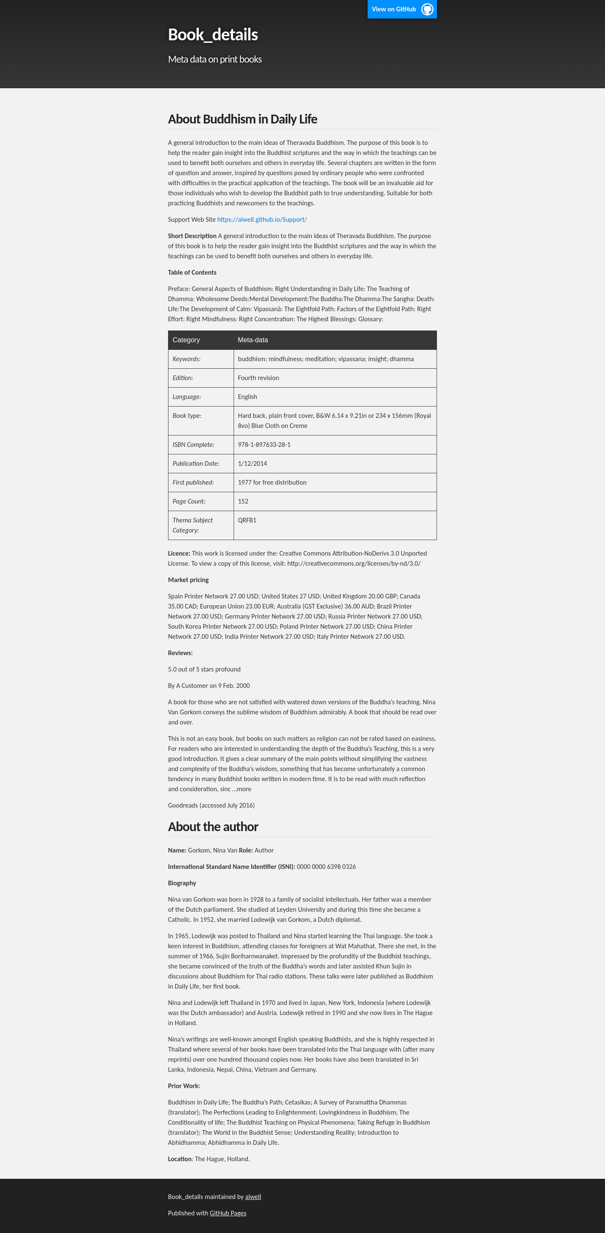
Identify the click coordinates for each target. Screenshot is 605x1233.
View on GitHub (394, 9)
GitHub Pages (228, 1213)
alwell (253, 1197)
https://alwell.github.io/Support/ (262, 219)
